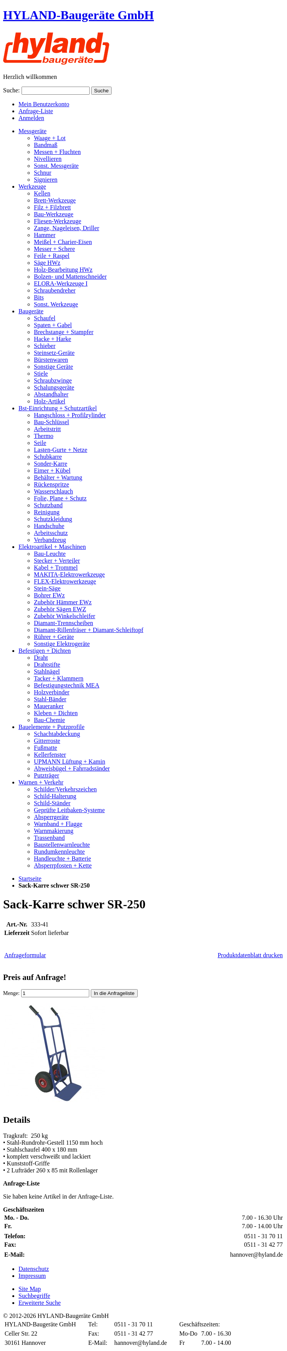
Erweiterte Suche (39, 1302)
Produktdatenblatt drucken (250, 955)
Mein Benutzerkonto (43, 104)
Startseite (30, 878)
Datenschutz (33, 1269)
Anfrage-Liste (35, 111)
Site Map (29, 1289)
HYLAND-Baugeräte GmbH (78, 15)
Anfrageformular (25, 955)
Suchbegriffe (34, 1295)
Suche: (11, 90)
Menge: (11, 993)
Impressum (32, 1275)
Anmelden (31, 118)
